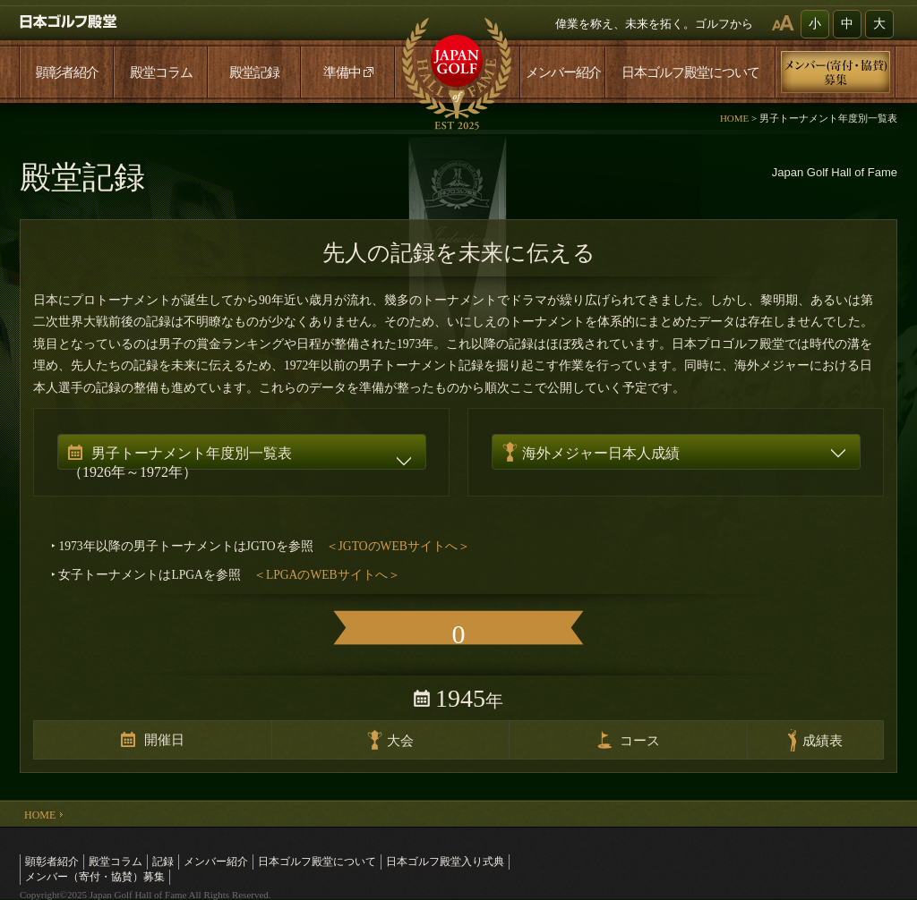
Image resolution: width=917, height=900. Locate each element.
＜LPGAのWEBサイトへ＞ (326, 575)
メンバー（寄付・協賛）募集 (95, 876)
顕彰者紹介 (67, 72)
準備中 (348, 72)
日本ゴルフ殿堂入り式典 (445, 861)
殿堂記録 (254, 72)
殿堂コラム (161, 72)
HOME (734, 118)
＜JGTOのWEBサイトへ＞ (398, 546)
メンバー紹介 (563, 72)
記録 (163, 861)
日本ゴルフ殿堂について (690, 72)
